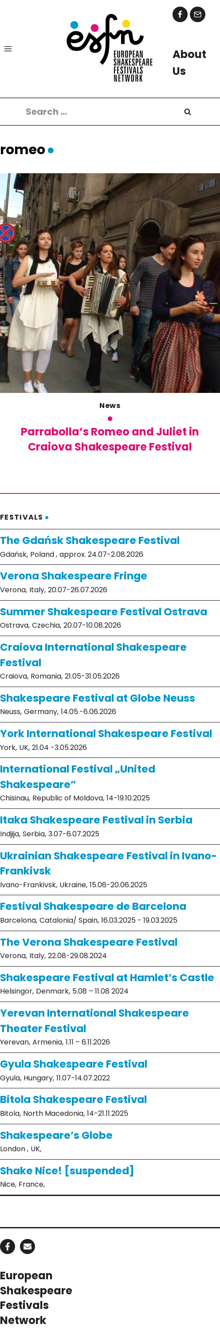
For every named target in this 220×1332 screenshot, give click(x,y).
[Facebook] (180, 14)
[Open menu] (8, 48)
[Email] (197, 14)
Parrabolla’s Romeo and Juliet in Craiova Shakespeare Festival (110, 439)
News (110, 405)
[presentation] (110, 283)
